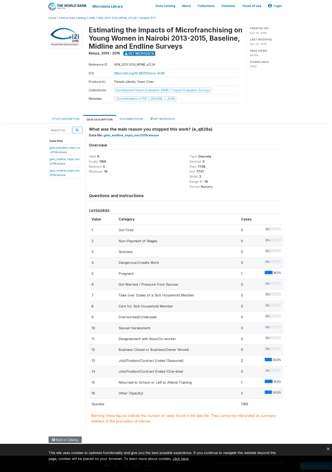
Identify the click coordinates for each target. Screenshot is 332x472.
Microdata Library (108, 6)
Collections (206, 6)
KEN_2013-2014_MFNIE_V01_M (117, 17)
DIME (92, 17)
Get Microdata (139, 53)
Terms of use (251, 6)
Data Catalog (165, 6)
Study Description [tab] (65, 118)
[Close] (328, 448)
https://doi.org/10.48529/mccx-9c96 (139, 73)
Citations (228, 6)
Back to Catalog (65, 440)
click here (180, 459)
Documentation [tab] (131, 118)
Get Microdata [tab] (162, 118)
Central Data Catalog (72, 17)
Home (52, 17)
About (186, 6)
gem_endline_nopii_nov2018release (131, 135)
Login (275, 6)
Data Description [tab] (100, 119)
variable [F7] (147, 17)
